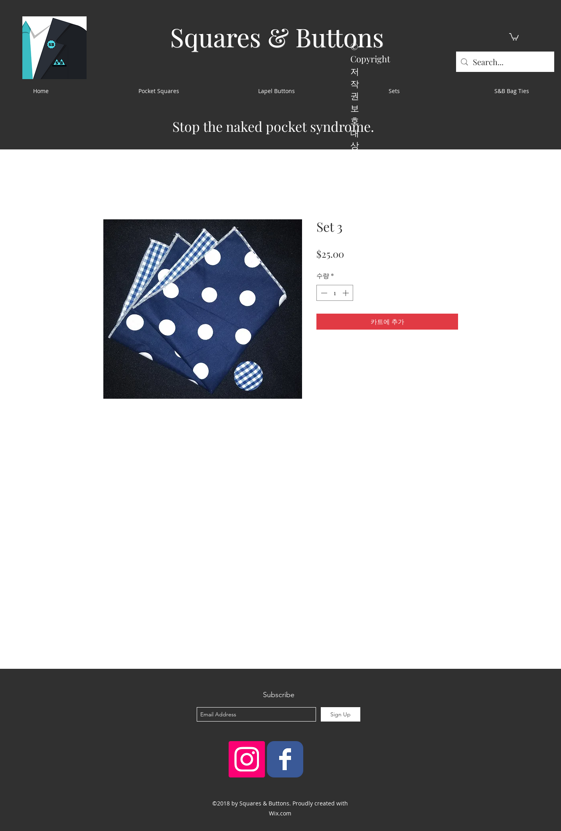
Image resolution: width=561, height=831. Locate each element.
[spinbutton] (335, 292)
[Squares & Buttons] (285, 759)
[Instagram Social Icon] (247, 759)
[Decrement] (323, 292)
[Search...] (505, 62)
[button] (514, 36)
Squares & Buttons (277, 37)
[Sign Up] (340, 714)
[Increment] (346, 292)
